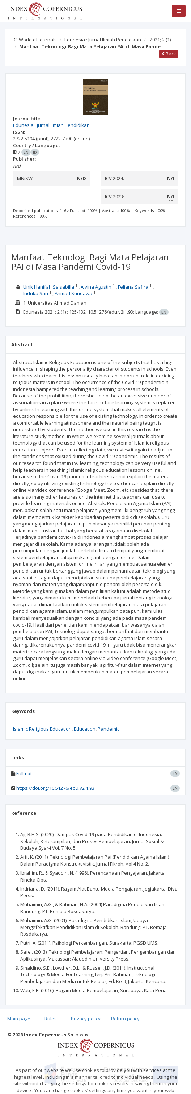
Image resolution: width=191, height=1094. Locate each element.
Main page (18, 1018)
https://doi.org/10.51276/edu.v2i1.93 (55, 788)
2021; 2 (160, 39)
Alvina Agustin (96, 287)
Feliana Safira (133, 287)
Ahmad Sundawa (73, 293)
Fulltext (24, 773)
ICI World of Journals (35, 39)
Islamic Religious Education (42, 729)
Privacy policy (86, 1018)
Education (85, 729)
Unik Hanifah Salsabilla (48, 287)
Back (168, 53)
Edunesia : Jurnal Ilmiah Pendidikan (102, 39)
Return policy (125, 1018)
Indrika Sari (35, 293)
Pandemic (108, 729)
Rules (50, 1018)
